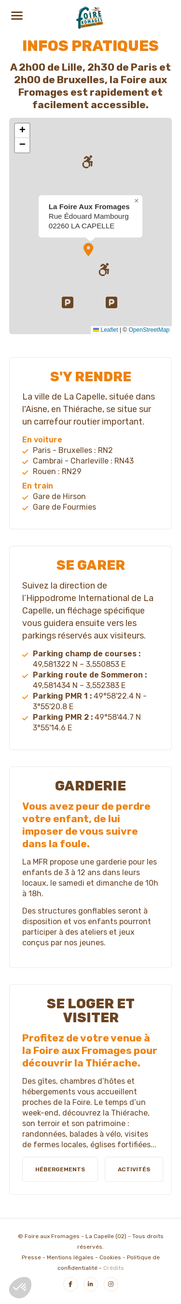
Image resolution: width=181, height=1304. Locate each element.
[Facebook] (70, 1284)
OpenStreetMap (149, 329)
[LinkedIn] (91, 1284)
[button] (69, 304)
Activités (134, 1169)
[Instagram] (111, 1284)
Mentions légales (70, 1257)
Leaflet (105, 329)
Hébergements (60, 1169)
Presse (31, 1257)
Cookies (110, 1257)
